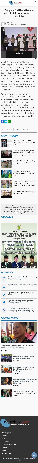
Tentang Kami (6, 433)
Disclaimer (5, 441)
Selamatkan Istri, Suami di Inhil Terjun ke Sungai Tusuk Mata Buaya (25, 392)
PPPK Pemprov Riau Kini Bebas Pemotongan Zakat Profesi (23, 357)
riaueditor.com (13, 458)
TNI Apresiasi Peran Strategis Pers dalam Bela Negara (24, 192)
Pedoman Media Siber (9, 444)
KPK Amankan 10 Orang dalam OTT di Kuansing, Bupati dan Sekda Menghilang (21, 310)
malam (17, 129)
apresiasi (9, 129)
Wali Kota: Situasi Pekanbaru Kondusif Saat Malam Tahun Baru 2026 (24, 173)
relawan (25, 129)
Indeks (4, 450)
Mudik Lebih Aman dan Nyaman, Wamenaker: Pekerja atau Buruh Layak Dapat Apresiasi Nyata (23, 153)
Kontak (4, 447)
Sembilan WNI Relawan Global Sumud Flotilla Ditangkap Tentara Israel (24, 142)
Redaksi (4, 436)
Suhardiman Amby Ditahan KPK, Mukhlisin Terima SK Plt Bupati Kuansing (17, 347)
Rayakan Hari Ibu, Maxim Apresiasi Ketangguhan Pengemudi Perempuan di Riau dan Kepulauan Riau (24, 183)
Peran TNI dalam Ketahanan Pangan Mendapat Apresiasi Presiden (25, 162)
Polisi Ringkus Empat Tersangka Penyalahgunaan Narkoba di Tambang (23, 369)
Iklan (3, 438)
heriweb (19, 460)
